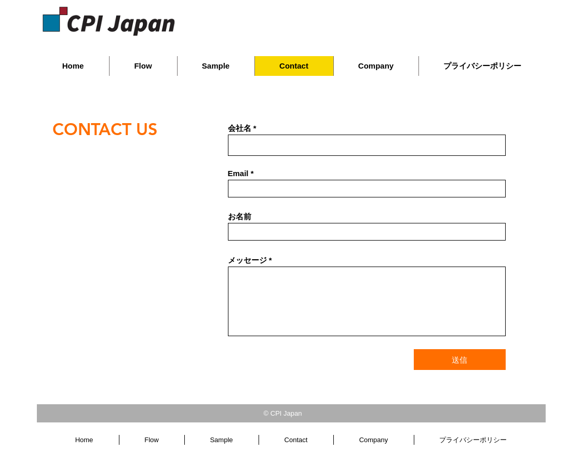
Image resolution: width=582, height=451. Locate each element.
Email (238, 173)
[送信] (460, 359)
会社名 (239, 128)
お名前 (239, 216)
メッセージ (247, 260)
